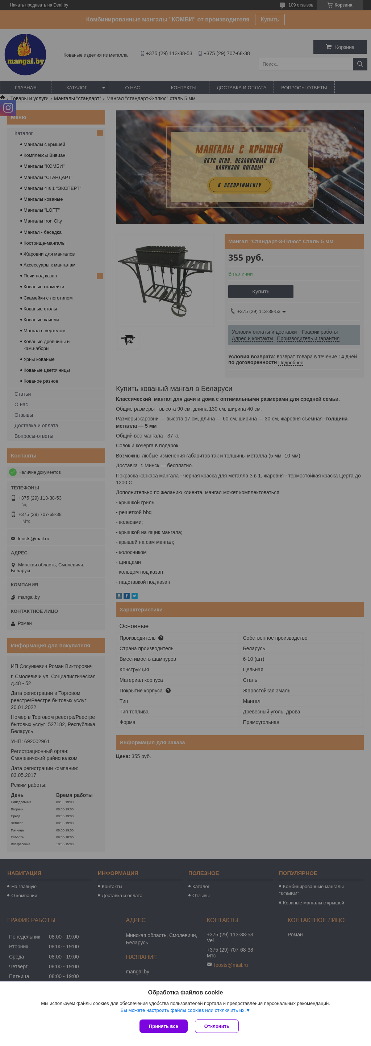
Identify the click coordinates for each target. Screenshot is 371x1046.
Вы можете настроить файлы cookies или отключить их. (183, 1010)
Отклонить (216, 1026)
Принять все (163, 1026)
